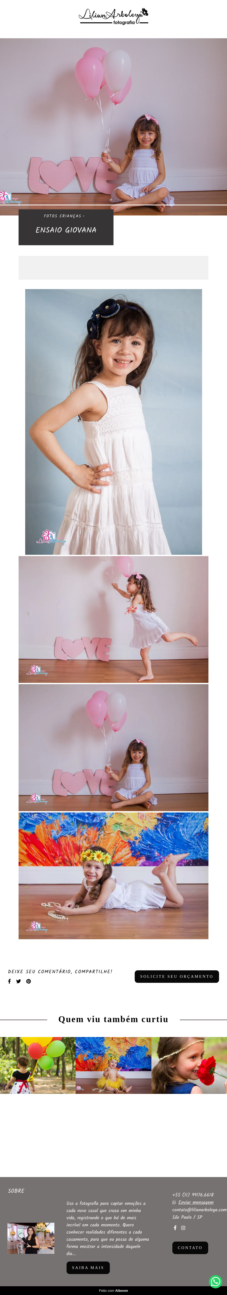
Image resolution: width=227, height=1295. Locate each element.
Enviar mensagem (196, 1202)
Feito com (113, 1291)
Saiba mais (88, 1268)
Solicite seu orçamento (176, 976)
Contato (190, 1248)
